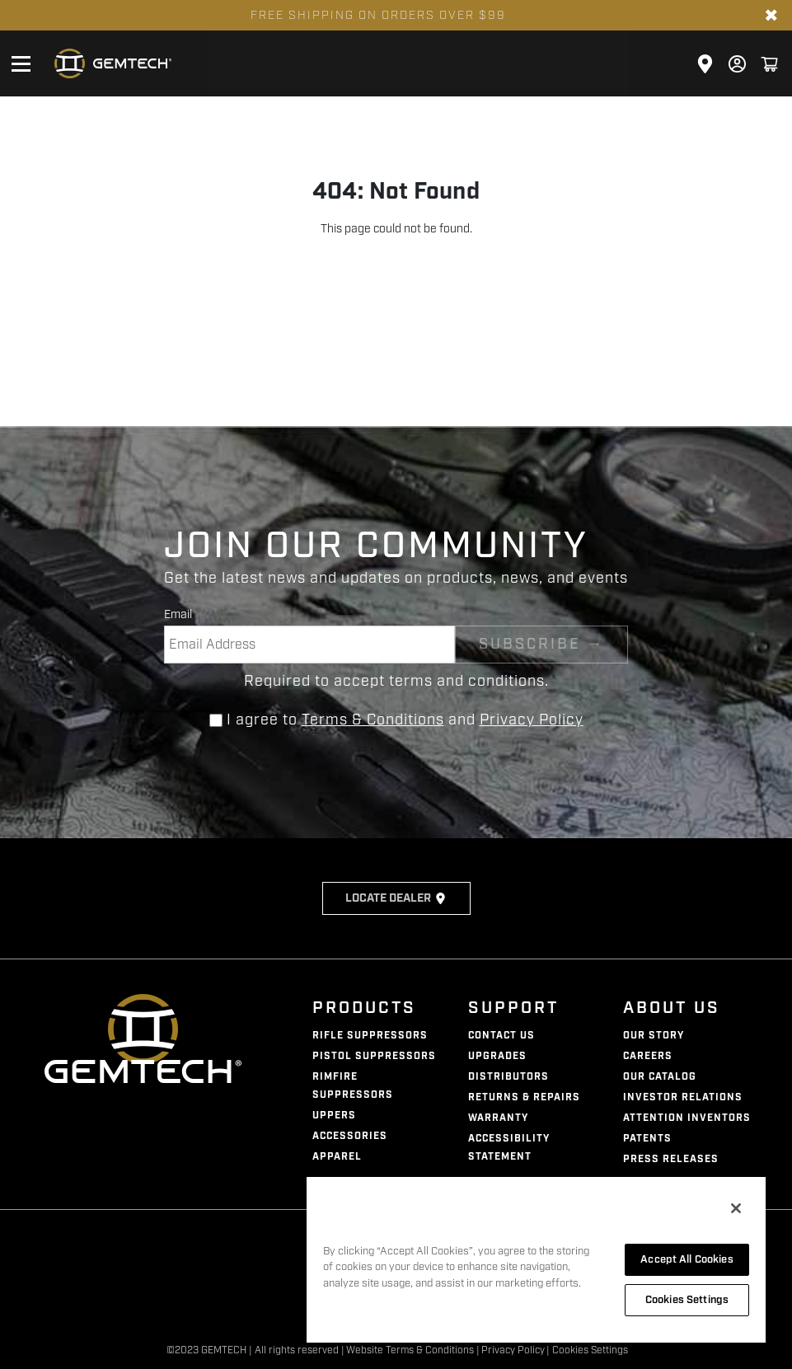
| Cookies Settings (587, 1350)
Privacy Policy (531, 719)
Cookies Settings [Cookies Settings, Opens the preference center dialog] (687, 1299)
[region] (536, 1259)
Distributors (508, 1077)
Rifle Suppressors (370, 1035)
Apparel (337, 1157)
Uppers (334, 1115)
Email (178, 614)
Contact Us (501, 1035)
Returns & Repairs (524, 1097)
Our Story (653, 1035)
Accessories (349, 1136)
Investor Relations (683, 1097)
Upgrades (497, 1056)
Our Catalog (659, 1077)
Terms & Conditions (373, 719)
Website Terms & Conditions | (413, 1350)
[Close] (736, 1208)
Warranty (498, 1118)
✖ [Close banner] (771, 15)
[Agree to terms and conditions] (216, 720)
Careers (647, 1056)
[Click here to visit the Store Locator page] (705, 63)
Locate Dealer (396, 898)
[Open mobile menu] (20, 63)
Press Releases (671, 1159)
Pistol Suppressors (374, 1056)
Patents (647, 1138)
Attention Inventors (687, 1118)
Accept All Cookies (686, 1259)
